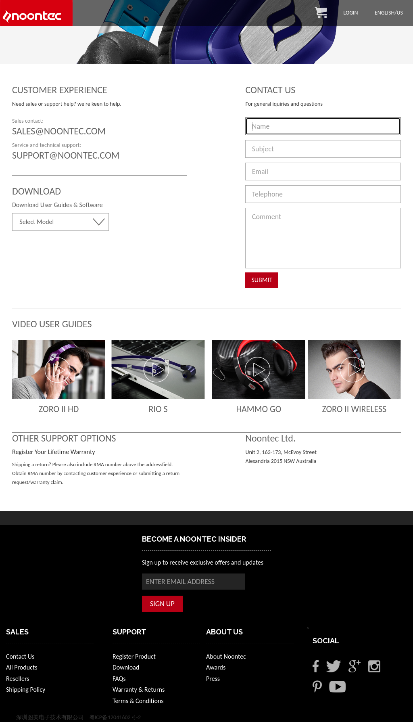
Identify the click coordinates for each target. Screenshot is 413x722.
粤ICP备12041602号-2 (115, 717)
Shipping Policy (25, 689)
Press (213, 678)
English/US (389, 12)
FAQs (119, 678)
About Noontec (226, 656)
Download (126, 667)
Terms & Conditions (138, 701)
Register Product (134, 656)
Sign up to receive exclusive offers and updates (202, 562)
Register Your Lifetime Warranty (53, 452)
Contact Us (20, 656)
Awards (215, 667)
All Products (21, 667)
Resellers (17, 678)
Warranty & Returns (139, 689)
